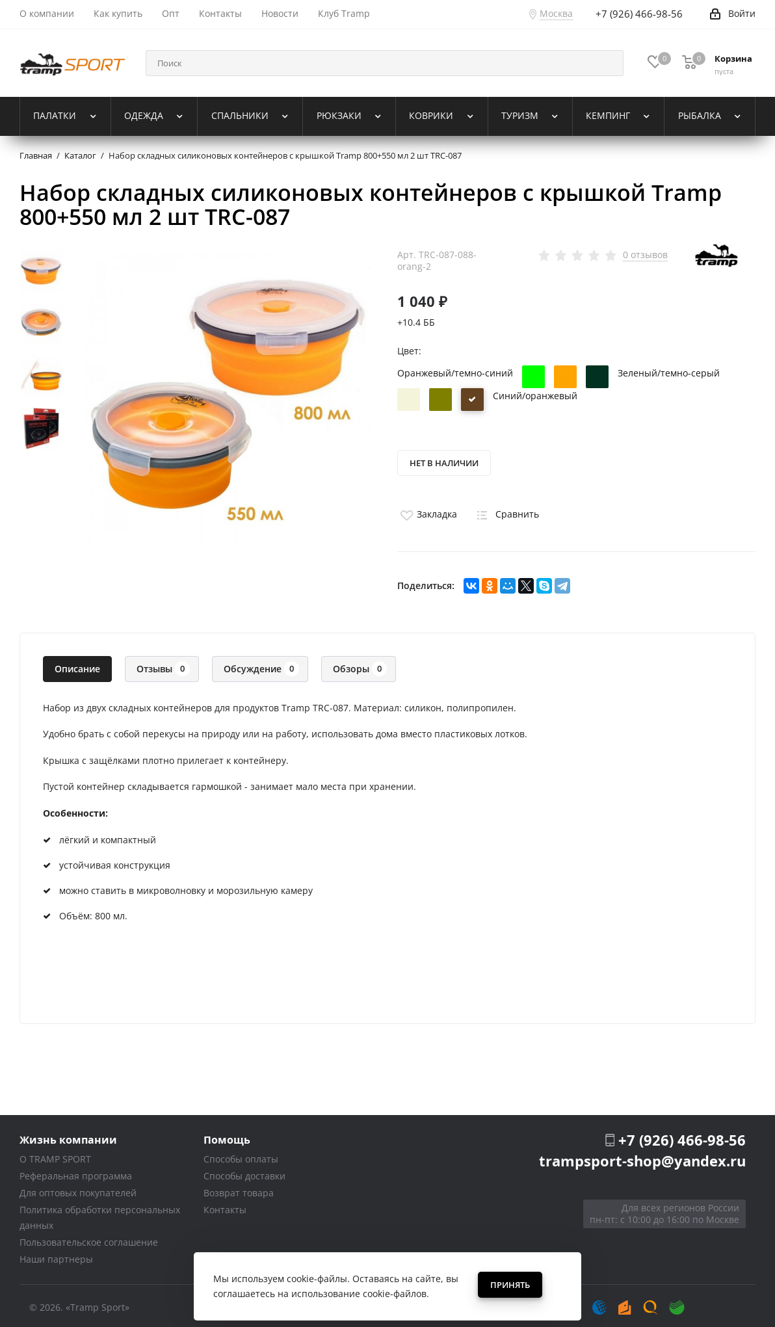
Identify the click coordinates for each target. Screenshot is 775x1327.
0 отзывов (645, 255)
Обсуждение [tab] (261, 664)
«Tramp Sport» (97, 1303)
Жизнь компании (68, 1135)
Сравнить (506, 510)
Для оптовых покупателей (78, 1189)
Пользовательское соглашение (89, 1238)
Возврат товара (239, 1189)
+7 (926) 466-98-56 (682, 1136)
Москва (556, 13)
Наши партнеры (56, 1255)
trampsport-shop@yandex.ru (642, 1156)
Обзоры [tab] (360, 664)
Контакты (225, 1206)
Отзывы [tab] (163, 664)
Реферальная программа (76, 1172)
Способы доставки (244, 1172)
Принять (510, 1285)
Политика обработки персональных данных (100, 1214)
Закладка (427, 510)
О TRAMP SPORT (55, 1155)
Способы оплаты (241, 1155)
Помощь (227, 1135)
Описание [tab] (77, 665)
